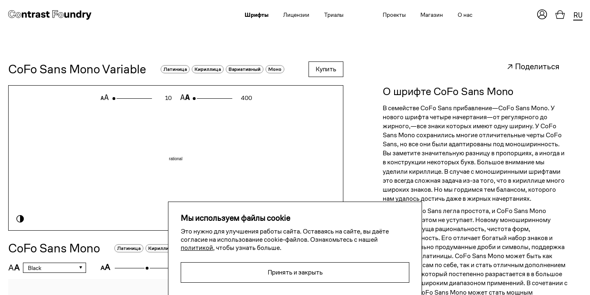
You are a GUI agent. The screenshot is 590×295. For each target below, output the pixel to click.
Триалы (333, 14)
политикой (197, 247)
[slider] (113, 98)
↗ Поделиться (533, 66)
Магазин (431, 14)
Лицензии (296, 14)
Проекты (394, 14)
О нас (465, 14)
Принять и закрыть (295, 272)
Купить (325, 69)
